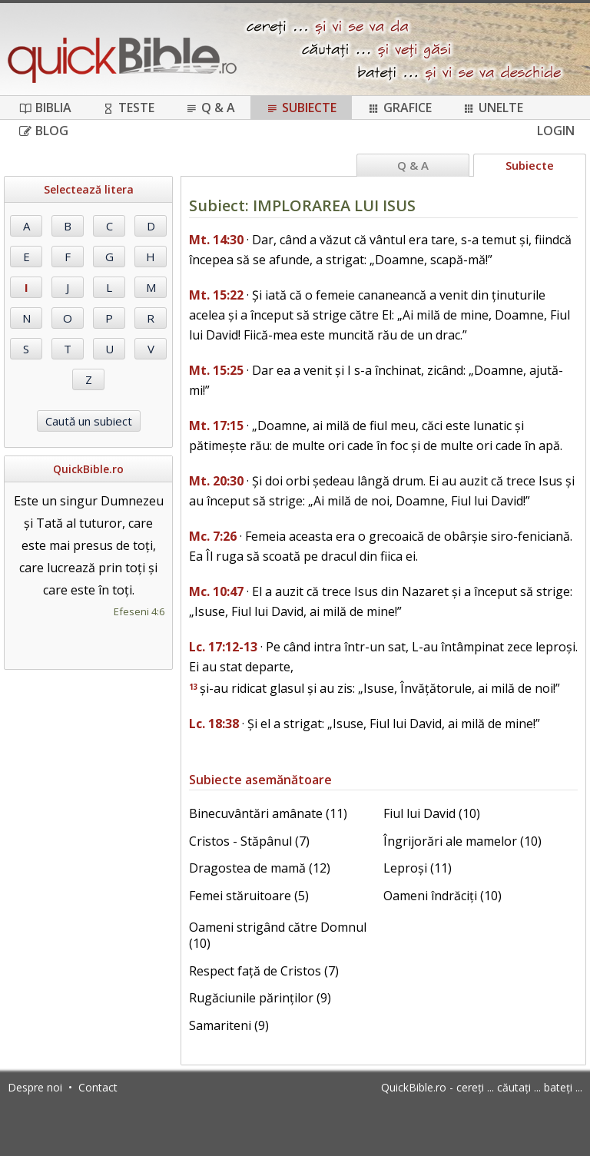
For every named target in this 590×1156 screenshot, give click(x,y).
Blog (43, 130)
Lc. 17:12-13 (223, 646)
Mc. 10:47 (216, 591)
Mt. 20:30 (216, 480)
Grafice (399, 107)
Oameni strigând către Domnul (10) (277, 935)
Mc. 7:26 (213, 536)
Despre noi (35, 1087)
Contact (98, 1087)
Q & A (210, 107)
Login (556, 130)
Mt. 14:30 (216, 239)
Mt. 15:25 (216, 370)
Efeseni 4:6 (139, 611)
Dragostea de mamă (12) (259, 868)
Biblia (45, 107)
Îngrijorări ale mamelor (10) (462, 841)
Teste (128, 107)
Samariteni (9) (229, 1025)
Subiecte (301, 107)
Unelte (492, 107)
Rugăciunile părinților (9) (260, 997)
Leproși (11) (417, 868)
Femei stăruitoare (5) (249, 895)
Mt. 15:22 (216, 295)
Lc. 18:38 (214, 723)
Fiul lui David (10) (431, 813)
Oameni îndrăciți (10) (442, 895)
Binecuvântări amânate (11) (268, 813)
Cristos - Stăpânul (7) (249, 841)
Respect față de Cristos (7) (264, 970)
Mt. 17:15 (216, 425)
